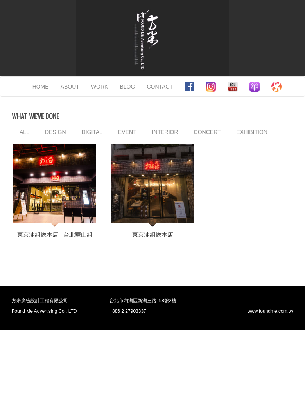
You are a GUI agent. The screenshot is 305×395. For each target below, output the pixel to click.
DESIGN (55, 132)
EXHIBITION (252, 132)
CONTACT (160, 86)
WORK (99, 86)
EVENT (127, 132)
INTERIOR (165, 132)
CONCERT (207, 132)
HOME (40, 86)
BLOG (127, 86)
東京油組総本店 (152, 234)
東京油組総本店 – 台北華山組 (55, 234)
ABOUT (70, 86)
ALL (24, 132)
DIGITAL (92, 132)
